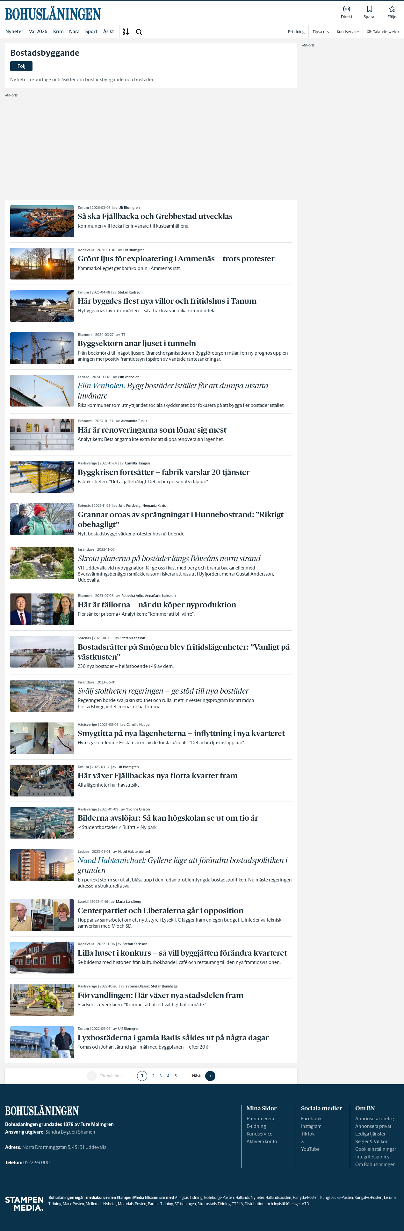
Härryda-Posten (306, 1197)
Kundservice (259, 1134)
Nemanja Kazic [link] (154, 505)
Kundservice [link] (348, 31)
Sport (91, 31)
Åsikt (108, 31)
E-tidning (256, 1126)
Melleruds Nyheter (101, 1203)
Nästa (197, 1076)
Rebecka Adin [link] (132, 595)
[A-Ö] (126, 31)
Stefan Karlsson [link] (130, 292)
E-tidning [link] (296, 31)
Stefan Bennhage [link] (164, 986)
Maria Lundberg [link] (128, 901)
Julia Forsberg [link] (130, 505)
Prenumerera (260, 1118)
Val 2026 (38, 31)
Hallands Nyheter (249, 1197)
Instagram (311, 1126)
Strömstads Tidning (214, 1203)
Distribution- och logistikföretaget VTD (277, 1203)
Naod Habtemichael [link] (134, 851)
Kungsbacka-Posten (336, 1197)
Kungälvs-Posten (368, 1197)
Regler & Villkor (371, 1141)
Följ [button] (21, 66)
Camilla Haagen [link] (137, 463)
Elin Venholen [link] (128, 377)
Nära (74, 31)
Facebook (311, 1118)
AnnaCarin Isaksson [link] (160, 595)
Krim (58, 31)
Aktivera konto (262, 1141)
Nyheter (14, 31)
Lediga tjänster (370, 1134)
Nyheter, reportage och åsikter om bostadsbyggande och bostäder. (82, 79)
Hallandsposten (278, 1197)
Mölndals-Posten (132, 1203)
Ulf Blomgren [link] (129, 207)
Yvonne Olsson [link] (138, 809)
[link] (53, 13)
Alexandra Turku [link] (134, 421)
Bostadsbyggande (44, 52)
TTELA (237, 1203)
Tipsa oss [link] (321, 31)
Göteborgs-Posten (219, 1197)
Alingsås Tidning (188, 1197)
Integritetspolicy (372, 1157)
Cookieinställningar (375, 1149)
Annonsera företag (374, 1118)
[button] (138, 31)
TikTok (307, 1134)
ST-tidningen (185, 1203)
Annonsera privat (373, 1126)
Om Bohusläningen (375, 1164)
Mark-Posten (73, 1203)
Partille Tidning (160, 1203)
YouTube (310, 1149)
